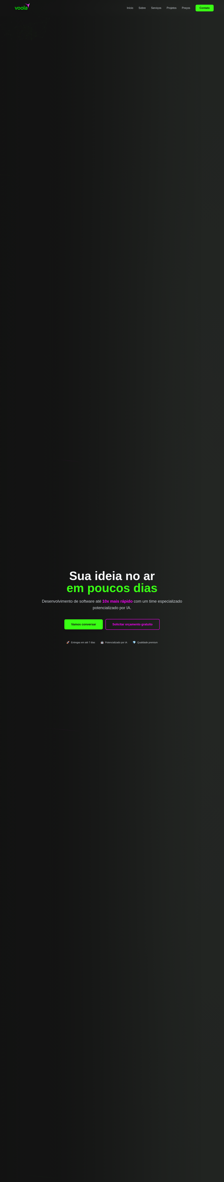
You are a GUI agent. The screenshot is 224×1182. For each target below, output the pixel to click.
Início (130, 8)
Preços (186, 8)
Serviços (156, 8)
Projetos (172, 8)
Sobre (142, 8)
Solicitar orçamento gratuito (133, 624)
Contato (205, 8)
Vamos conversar (83, 624)
